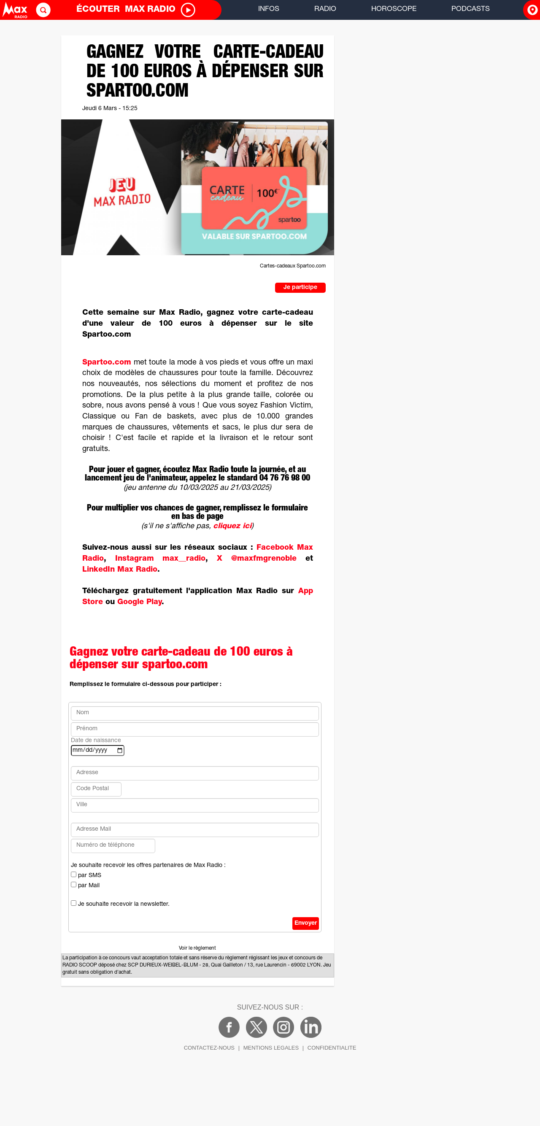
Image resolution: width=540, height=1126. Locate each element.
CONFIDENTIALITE (332, 1048)
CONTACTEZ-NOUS (209, 1048)
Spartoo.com (106, 363)
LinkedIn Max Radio (119, 570)
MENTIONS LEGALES (271, 1048)
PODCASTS (470, 9)
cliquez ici (232, 526)
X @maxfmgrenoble (257, 559)
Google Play (139, 602)
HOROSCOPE (393, 9)
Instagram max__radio (160, 559)
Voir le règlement (197, 948)
